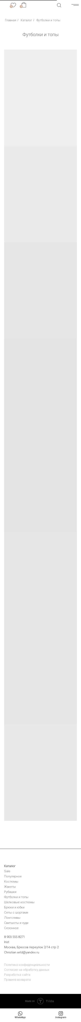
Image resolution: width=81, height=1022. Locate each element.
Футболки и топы (16, 897)
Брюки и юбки (14, 907)
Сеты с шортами (16, 912)
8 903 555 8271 (14, 937)
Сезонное (11, 928)
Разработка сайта (17, 975)
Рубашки (10, 892)
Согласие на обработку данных (26, 970)
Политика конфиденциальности (27, 965)
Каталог (26, 20)
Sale (7, 871)
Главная (10, 20)
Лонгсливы (12, 918)
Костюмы (11, 881)
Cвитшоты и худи (16, 923)
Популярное (13, 876)
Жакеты (10, 887)
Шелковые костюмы (19, 902)
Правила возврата (17, 980)
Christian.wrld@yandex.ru (21, 952)
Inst (6, 942)
